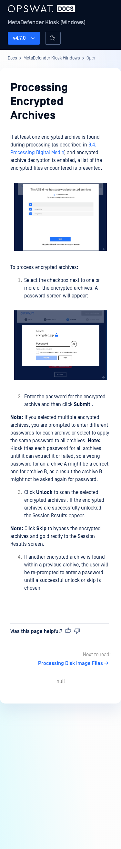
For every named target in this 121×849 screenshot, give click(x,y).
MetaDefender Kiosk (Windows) (47, 22)
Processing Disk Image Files (74, 663)
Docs (12, 58)
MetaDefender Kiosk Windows (52, 58)
